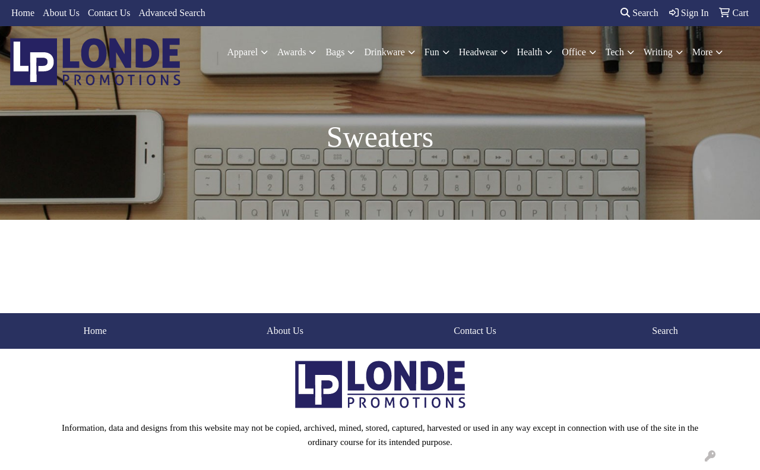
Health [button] (530, 52)
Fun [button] (432, 52)
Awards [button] (291, 52)
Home (22, 13)
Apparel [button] (242, 52)
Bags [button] (334, 52)
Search (639, 13)
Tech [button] (615, 52)
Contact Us (109, 13)
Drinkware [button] (384, 52)
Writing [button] (658, 52)
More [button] (702, 52)
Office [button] (574, 52)
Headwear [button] (478, 52)
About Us (61, 13)
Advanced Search (171, 13)
